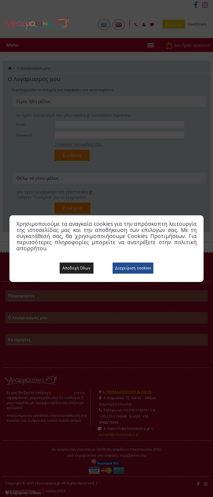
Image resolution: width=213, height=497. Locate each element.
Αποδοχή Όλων (76, 268)
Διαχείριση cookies (133, 268)
